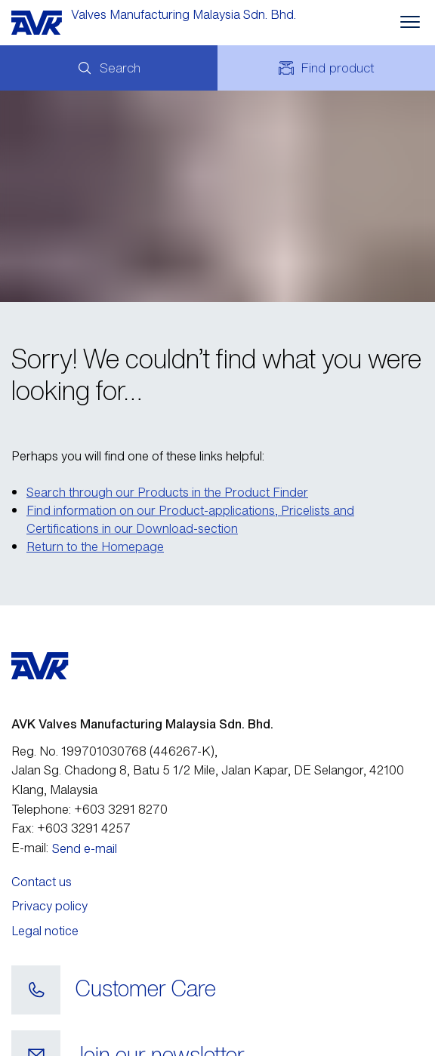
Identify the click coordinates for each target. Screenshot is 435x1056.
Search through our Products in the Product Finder (167, 492)
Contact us (41, 882)
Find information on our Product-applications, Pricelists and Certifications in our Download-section (190, 519)
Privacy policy (49, 906)
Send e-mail (84, 848)
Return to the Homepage (95, 546)
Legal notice (45, 931)
